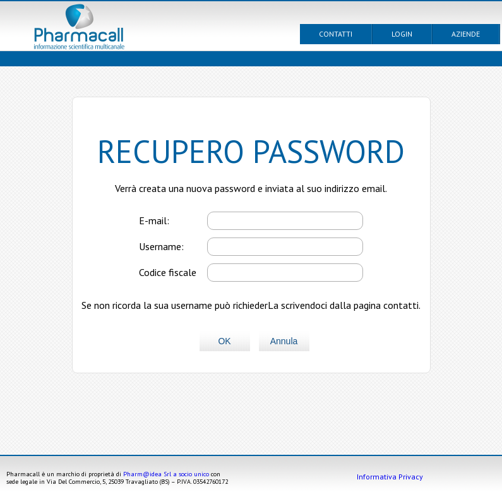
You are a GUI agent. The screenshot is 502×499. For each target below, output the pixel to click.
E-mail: (154, 220)
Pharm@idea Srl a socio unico (166, 474)
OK (224, 341)
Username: (161, 246)
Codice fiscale (167, 272)
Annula (284, 341)
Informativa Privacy (390, 476)
